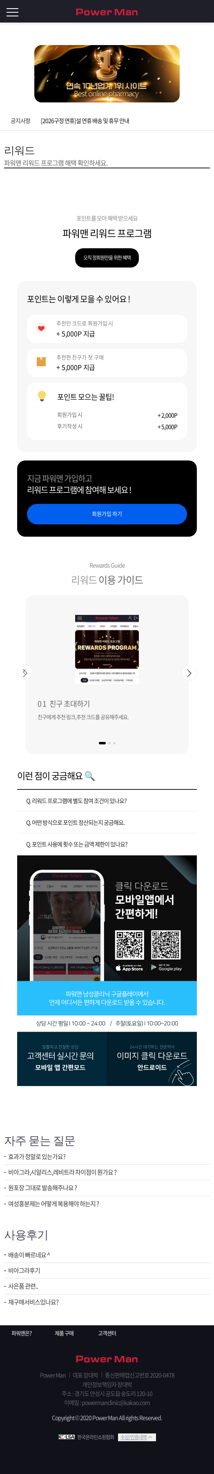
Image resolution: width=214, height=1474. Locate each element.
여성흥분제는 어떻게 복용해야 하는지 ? (53, 1204)
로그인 (206, 11)
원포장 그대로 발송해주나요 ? (42, 1188)
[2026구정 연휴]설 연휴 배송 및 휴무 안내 (85, 120)
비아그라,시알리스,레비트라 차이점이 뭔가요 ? (62, 1172)
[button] (102, 743)
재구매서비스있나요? (33, 1302)
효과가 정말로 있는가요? (36, 1156)
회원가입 (189, 11)
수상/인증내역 (133, 1437)
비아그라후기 (24, 1270)
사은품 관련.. (23, 1286)
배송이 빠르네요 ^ (29, 1255)
